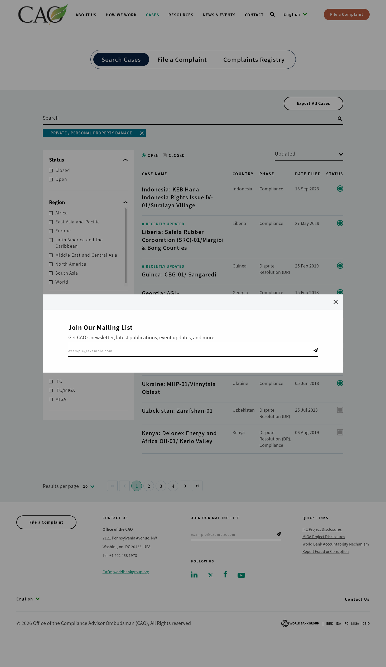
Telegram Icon (315, 350)
